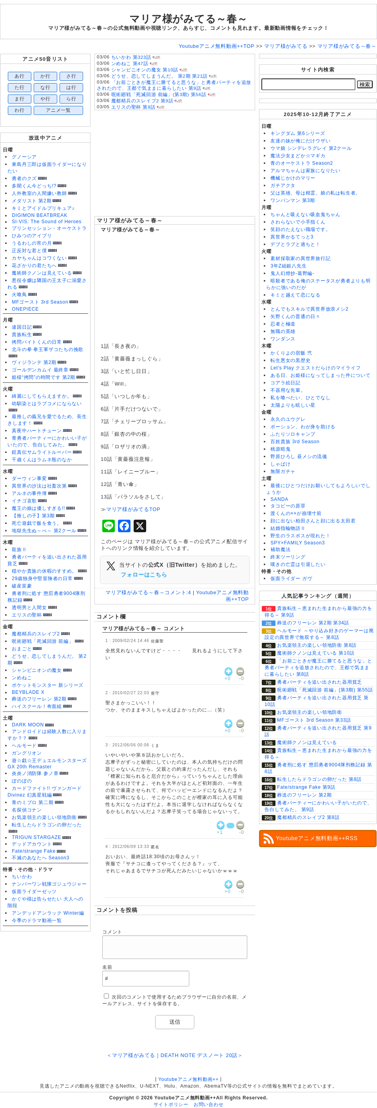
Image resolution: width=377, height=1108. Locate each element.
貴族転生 (22, 334)
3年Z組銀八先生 (288, 266)
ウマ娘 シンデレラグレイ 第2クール (311, 148)
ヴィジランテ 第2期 (34, 362)
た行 (19, 87)
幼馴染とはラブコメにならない (47, 403)
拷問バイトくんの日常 (37, 342)
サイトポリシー (171, 1104)
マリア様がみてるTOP (133, 509)
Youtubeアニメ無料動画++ (188, 1079)
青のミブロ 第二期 (32, 802)
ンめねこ (22, 677)
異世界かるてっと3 (292, 237)
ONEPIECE (25, 309)
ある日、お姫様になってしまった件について (320, 375)
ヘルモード (24, 745)
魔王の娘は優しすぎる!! (38, 508)
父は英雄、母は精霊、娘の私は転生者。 (315, 193)
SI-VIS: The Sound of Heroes (47, 221)
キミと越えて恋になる (295, 295)
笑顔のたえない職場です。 (300, 229)
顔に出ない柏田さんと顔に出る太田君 (312, 521)
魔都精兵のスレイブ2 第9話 (142, 100)
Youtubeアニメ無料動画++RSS (317, 838)
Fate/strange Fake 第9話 (306, 787)
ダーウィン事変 (29, 478)
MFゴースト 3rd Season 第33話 (314, 720)
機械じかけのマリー (292, 178)
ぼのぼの (22, 781)
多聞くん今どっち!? (34, 186)
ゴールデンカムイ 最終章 (40, 370)
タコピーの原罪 (287, 506)
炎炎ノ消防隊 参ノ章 (35, 773)
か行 (45, 76)
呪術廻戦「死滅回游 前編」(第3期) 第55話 (325, 690)
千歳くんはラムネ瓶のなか (42, 459)
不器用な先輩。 (287, 390)
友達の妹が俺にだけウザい (300, 141)
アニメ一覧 (58, 110)
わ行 (19, 110)
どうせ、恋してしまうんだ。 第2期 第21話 (159, 76)
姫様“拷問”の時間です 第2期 (43, 377)
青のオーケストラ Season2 (301, 163)
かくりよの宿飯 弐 (291, 353)
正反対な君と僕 (29, 250)
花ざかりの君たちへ (34, 265)
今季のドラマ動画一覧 (37, 920)
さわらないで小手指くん (297, 222)
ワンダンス (282, 339)
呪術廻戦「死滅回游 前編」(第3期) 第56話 (159, 94)
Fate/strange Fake (34, 851)
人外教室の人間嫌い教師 (39, 193)
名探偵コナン (27, 810)
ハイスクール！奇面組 (37, 706)
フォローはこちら (144, 574)
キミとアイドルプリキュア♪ (43, 208)
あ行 (19, 76)
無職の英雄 (282, 331)
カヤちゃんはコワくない (39, 258)
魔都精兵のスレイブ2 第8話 (308, 817)
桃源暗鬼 (280, 449)
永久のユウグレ (287, 419)
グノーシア (24, 157)
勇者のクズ (24, 178)
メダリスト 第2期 (31, 201)
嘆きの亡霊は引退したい (297, 564)
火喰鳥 (19, 294)
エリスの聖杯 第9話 (133, 107)
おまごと (22, 648)
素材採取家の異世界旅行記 (300, 258)
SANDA (279, 499)
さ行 (71, 76)
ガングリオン (27, 753)
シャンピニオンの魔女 (37, 670)
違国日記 (22, 327)
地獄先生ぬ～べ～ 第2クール (44, 530)
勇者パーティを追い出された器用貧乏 (319, 682)
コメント (112, 932)
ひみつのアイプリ (32, 235)
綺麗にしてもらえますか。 (42, 396)
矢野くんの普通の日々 (295, 316)
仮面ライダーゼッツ (34, 891)
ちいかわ (22, 876)
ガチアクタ (282, 185)
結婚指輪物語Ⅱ (287, 528)
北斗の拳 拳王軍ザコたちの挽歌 (47, 349)
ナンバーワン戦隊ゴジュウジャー (49, 884)
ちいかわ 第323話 (131, 57)
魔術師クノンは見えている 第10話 (316, 653)
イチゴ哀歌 (24, 501)
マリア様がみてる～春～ (130, 220)
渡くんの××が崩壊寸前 (296, 513)
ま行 (19, 99)
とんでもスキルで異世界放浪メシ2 (309, 309)
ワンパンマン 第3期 (292, 200)
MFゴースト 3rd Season (40, 302)
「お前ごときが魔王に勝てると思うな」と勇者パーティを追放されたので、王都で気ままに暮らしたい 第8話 (318, 667)
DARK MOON (28, 725)
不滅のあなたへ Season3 (40, 858)
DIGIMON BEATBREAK (39, 215)
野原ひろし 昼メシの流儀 (298, 456)
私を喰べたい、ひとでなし (300, 397)
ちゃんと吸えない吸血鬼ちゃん (305, 214)
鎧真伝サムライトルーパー (42, 452)
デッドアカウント (32, 844)
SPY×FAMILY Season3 (297, 543)
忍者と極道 (282, 324)
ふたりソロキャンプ (292, 434)
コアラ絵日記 (285, 383)
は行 (71, 87)
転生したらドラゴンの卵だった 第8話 (319, 779)
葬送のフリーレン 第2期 (39, 699)
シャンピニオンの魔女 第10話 (145, 69)
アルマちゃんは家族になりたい (305, 170)
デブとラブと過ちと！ (295, 244)
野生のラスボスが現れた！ (300, 536)
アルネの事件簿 (29, 493)
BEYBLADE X (28, 692)
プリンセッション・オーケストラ (49, 228)
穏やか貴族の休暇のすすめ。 (44, 571)
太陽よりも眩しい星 (292, 405)
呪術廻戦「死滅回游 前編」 (42, 641)
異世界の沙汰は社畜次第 (39, 486)
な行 (45, 87)
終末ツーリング (287, 557)
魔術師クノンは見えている (42, 273)
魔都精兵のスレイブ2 (36, 634)
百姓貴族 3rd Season (294, 441)
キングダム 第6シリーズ (297, 133)
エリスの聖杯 (27, 615)
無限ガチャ (282, 471)
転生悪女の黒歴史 (290, 360)
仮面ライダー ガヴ (291, 578)
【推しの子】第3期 (33, 516)
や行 (45, 99)
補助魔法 (280, 549)
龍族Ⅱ (19, 549)
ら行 (71, 99)
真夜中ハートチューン (37, 430)
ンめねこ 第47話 (130, 63)
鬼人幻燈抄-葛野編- (292, 273)
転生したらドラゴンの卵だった (47, 825)
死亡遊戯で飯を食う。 (37, 523)
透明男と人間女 (29, 607)
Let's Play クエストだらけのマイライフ (315, 368)
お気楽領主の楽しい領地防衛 (44, 817)
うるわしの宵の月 (32, 243)
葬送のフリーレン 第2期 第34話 (313, 623)
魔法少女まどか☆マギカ (297, 155)
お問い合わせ (209, 1104)
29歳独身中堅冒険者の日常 (42, 578)
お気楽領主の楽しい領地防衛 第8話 (317, 645)
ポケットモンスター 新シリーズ (47, 685)
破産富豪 (22, 586)
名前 (107, 967)
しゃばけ (280, 464)
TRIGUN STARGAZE (36, 837)
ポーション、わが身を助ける (302, 426)
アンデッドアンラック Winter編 (48, 913)
